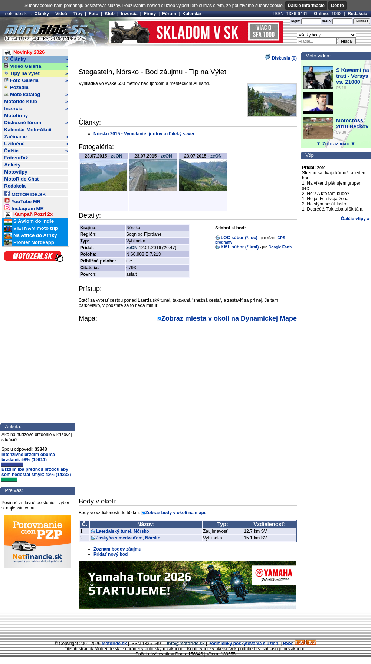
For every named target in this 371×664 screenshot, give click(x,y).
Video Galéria (36, 66)
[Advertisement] (185, 623)
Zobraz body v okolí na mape (176, 512)
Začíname (36, 137)
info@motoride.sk (186, 643)
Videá (61, 13)
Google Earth (280, 247)
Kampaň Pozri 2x (28, 214)
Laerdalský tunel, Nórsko (122, 531)
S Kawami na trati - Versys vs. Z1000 (352, 76)
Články (42, 13)
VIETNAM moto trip (31, 228)
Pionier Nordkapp (29, 242)
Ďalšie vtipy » (355, 218)
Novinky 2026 (24, 52)
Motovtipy (15, 172)
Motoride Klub (36, 102)
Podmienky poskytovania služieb (243, 643)
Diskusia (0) (281, 58)
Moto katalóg (36, 95)
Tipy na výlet (36, 73)
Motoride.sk (114, 643)
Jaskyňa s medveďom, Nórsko (128, 538)
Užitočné (36, 144)
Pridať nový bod (110, 554)
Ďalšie (36, 151)
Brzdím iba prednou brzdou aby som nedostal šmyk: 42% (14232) (36, 474)
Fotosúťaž (16, 158)
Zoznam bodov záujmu (117, 549)
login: (296, 21)
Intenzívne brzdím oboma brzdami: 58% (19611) (28, 459)
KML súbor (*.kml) (240, 247)
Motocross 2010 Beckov (352, 123)
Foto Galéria (36, 80)
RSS (287, 643)
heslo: (327, 21)
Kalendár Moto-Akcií (28, 129)
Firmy (150, 13)
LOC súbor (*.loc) (239, 237)
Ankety (12, 165)
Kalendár (192, 13)
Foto (93, 13)
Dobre (337, 5)
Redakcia (357, 13)
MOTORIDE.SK (25, 193)
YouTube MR (22, 200)
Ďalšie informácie (306, 5)
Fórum (169, 13)
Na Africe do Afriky (30, 235)
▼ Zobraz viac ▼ (335, 143)
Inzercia (129, 13)
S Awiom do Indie (29, 221)
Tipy (77, 13)
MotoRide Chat (21, 179)
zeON (116, 156)
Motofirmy (16, 115)
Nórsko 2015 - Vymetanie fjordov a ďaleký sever (143, 133)
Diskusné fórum (36, 123)
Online (321, 13)
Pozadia (16, 87)
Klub (110, 13)
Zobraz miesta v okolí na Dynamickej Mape (229, 318)
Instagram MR (24, 207)
